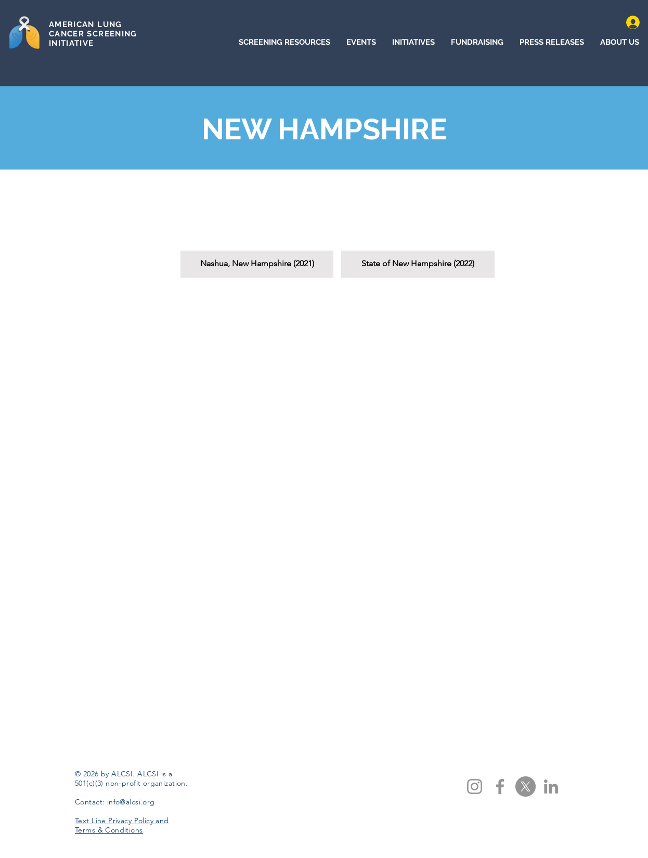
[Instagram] (474, 786)
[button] (256, 231)
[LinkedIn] (551, 786)
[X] (525, 786)
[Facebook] (500, 786)
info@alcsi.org (131, 802)
